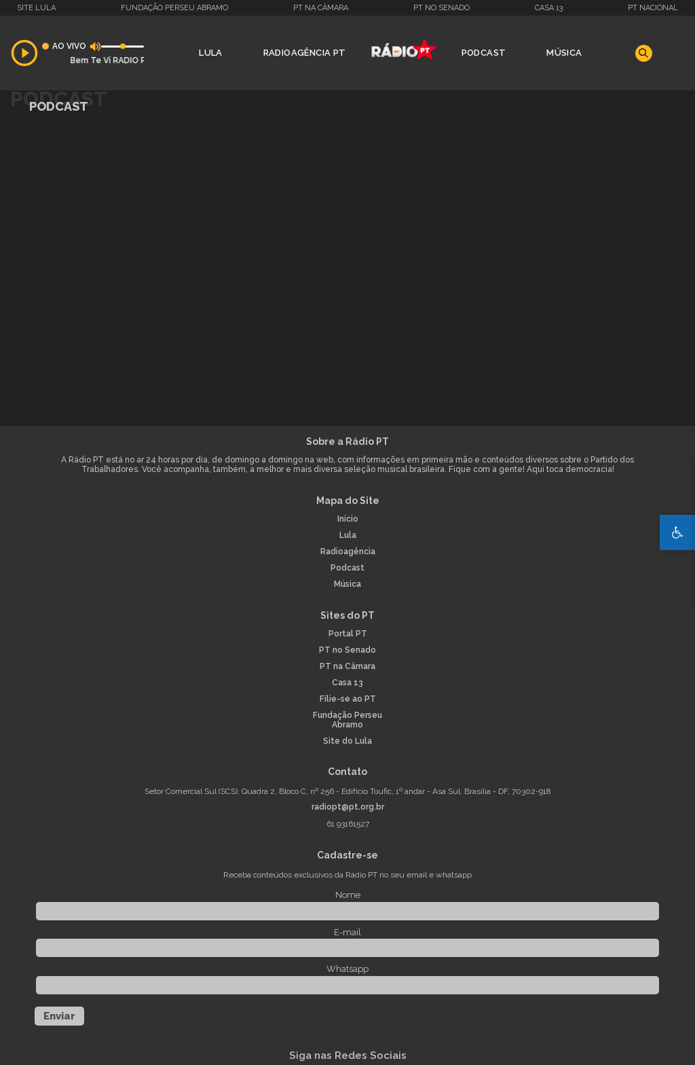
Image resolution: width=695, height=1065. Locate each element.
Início (347, 519)
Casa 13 (549, 7)
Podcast (484, 53)
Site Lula (36, 7)
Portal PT (347, 634)
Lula (211, 53)
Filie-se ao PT (348, 699)
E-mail (347, 932)
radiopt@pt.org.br (348, 807)
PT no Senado (441, 7)
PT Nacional (653, 7)
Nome (347, 895)
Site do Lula (347, 741)
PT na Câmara (320, 7)
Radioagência (347, 551)
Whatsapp (347, 969)
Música (564, 53)
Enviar (59, 1016)
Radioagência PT (304, 53)
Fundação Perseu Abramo (174, 7)
